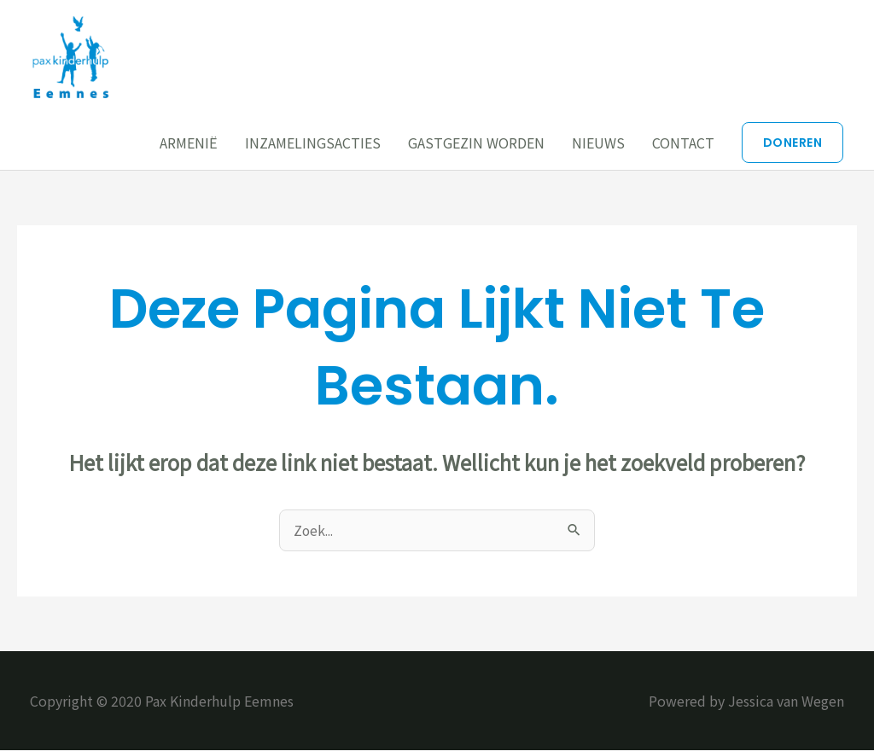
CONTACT (683, 142)
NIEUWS (598, 142)
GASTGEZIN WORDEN (476, 142)
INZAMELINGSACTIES (313, 142)
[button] (793, 142)
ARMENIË (189, 142)
